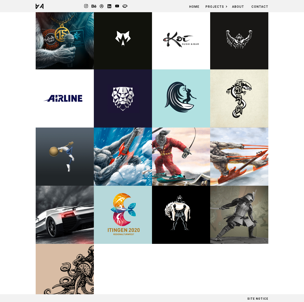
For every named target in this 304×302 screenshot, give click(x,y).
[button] (215, 6)
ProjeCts (215, 7)
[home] (39, 6)
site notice (257, 298)
